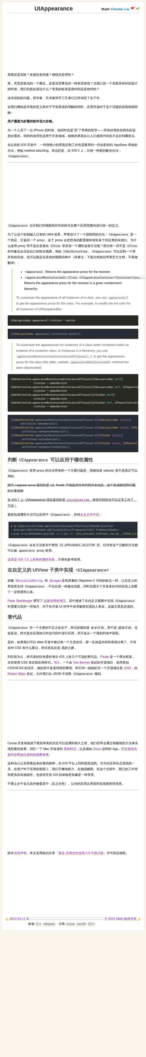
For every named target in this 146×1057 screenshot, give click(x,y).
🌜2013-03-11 (15, 918)
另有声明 (20, 853)
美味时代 (70, 749)
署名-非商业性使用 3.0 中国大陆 (81, 853)
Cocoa (70, 924)
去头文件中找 (89, 514)
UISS (127, 668)
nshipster (49, 924)
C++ (38, 924)
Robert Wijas (17, 673)
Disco (97, 749)
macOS (81, 924)
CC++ (91, 924)
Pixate (104, 656)
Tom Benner (81, 662)
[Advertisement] (54, 41)
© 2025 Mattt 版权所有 (121, 918)
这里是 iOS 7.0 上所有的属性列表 (31, 559)
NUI (57, 662)
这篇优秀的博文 (55, 600)
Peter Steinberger (20, 600)
